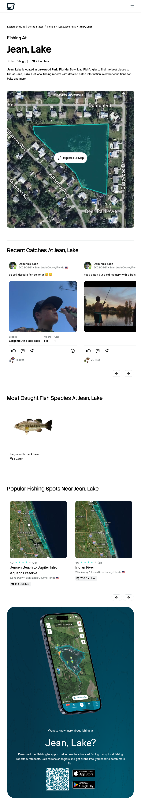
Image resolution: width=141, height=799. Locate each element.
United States (35, 26)
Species (13, 336)
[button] (70, 157)
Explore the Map (16, 26)
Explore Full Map (73, 158)
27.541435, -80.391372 (72, 95)
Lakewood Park (67, 26)
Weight (47, 336)
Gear (56, 336)
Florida (51, 26)
